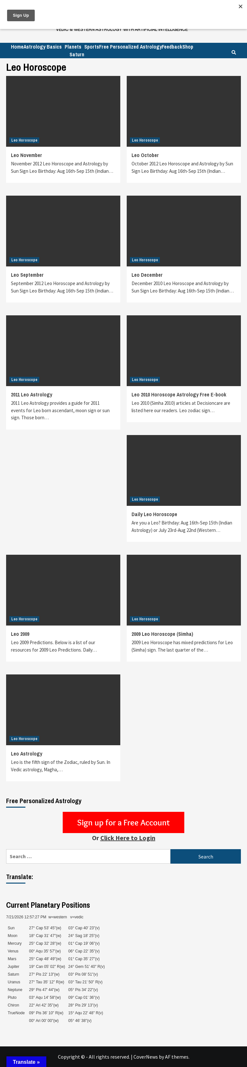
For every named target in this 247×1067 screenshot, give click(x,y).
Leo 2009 (20, 633)
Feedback (172, 46)
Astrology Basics (42, 46)
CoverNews (145, 1056)
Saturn (76, 54)
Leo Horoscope (24, 140)
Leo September (27, 274)
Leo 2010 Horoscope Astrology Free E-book (179, 394)
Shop (187, 46)
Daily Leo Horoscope (154, 514)
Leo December (147, 274)
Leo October (145, 155)
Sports (91, 46)
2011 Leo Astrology (31, 394)
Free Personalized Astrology (130, 46)
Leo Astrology (26, 753)
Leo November (26, 155)
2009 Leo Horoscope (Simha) (162, 633)
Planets (73, 46)
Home (17, 46)
